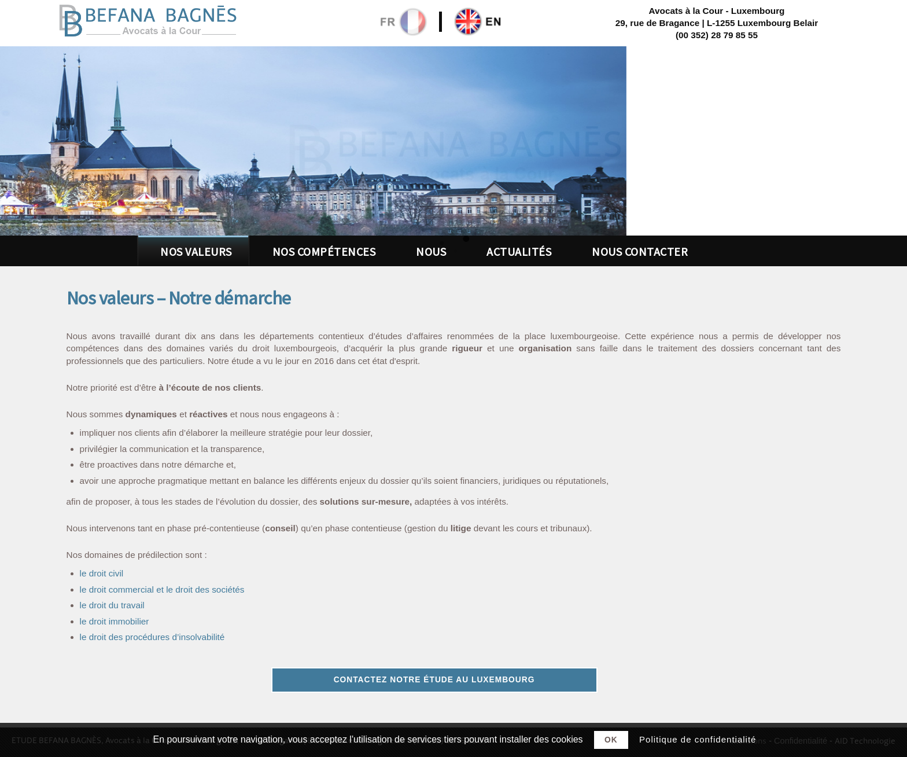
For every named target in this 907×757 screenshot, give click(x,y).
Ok (611, 740)
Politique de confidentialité (697, 739)
